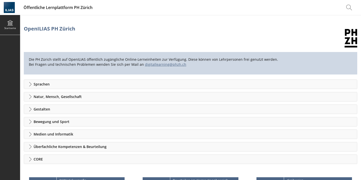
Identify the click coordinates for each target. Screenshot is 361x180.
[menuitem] (349, 7)
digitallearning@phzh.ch (165, 64)
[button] (190, 84)
